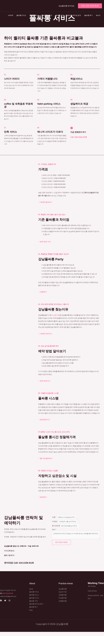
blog (98, 15)
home (10, 15)
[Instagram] (9, 605)
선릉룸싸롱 (62, 599)
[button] (89, 5)
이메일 (55, 522)
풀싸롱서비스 (34, 15)
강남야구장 (62, 596)
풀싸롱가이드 (21, 15)
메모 (54, 530)
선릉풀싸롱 (62, 605)
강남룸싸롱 (56, 315)
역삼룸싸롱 (62, 602)
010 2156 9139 (7, 597)
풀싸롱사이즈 (47, 15)
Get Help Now (61, 544)
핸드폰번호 (56, 526)
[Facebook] (1, 605)
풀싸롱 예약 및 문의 (74, 15)
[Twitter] (5, 605)
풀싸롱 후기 (88, 15)
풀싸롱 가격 (59, 15)
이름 (54, 517)
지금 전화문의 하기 (80, 132)
